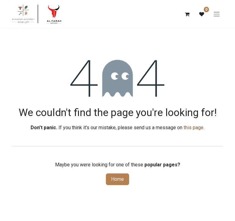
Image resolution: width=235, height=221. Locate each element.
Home (117, 180)
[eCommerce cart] (187, 14)
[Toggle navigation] (216, 14)
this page (193, 128)
